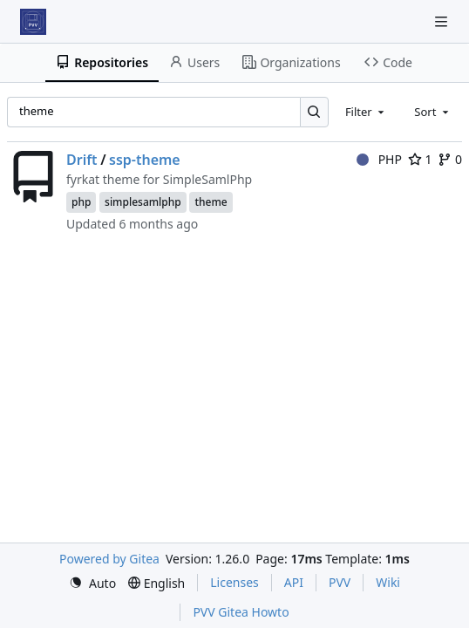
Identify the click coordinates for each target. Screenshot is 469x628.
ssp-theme (144, 159)
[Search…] (314, 112)
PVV (339, 582)
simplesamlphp (143, 202)
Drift (82, 159)
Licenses (234, 582)
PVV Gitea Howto (241, 612)
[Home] (33, 22)
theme (210, 202)
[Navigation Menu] (442, 21)
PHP (379, 159)
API (293, 582)
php (81, 202)
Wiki (388, 582)
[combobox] (366, 111)
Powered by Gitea (109, 558)
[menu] (92, 583)
